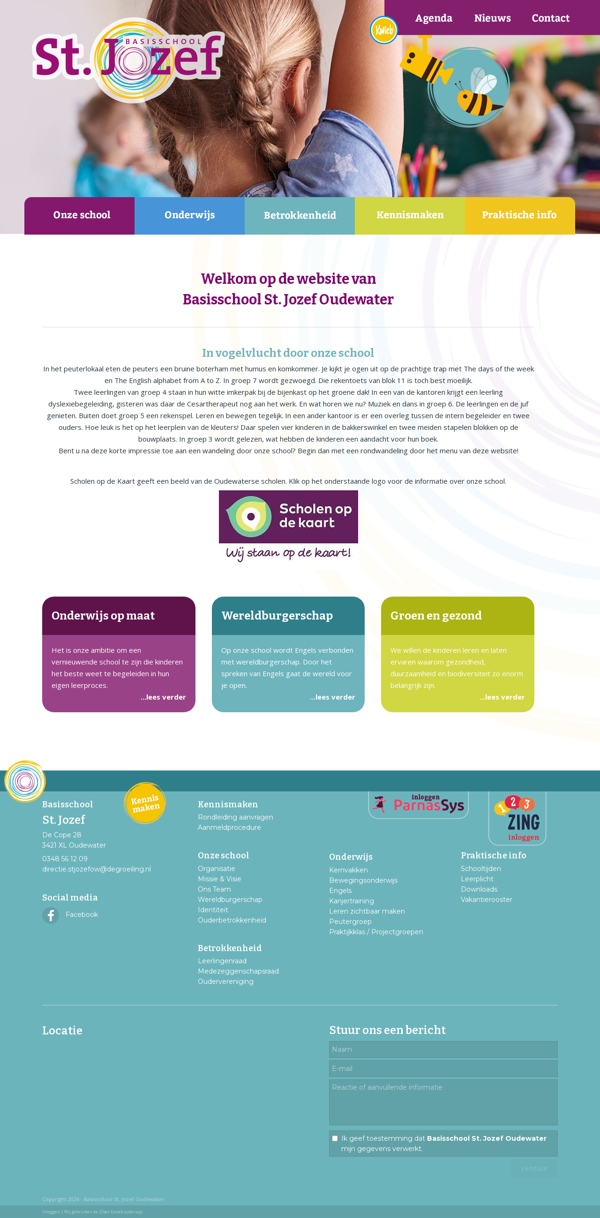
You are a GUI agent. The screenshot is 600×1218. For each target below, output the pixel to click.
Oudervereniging (226, 981)
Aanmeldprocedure (229, 827)
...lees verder (163, 696)
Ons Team (214, 889)
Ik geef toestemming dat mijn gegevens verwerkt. (444, 1143)
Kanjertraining (351, 901)
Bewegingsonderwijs (363, 880)
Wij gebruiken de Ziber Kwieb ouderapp (103, 1212)
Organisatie (216, 868)
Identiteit (213, 910)
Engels (340, 890)
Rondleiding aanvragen (235, 817)
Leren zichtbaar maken (367, 911)
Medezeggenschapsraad (238, 971)
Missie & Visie (219, 879)
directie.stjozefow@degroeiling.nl (96, 869)
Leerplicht (477, 879)
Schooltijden (481, 868)
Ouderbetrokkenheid (232, 920)
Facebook (70, 914)
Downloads (479, 889)
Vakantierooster (486, 899)
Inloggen (51, 1212)
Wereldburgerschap (230, 899)
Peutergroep (350, 921)
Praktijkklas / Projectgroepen (376, 932)
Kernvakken (348, 870)
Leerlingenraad (222, 961)
